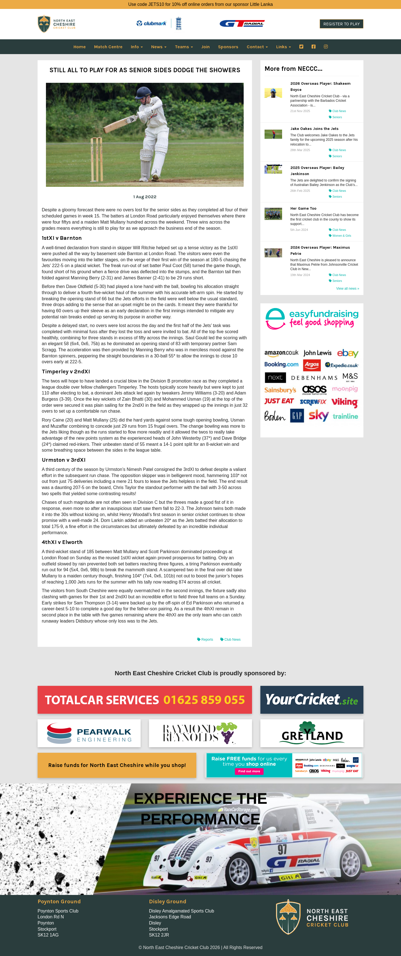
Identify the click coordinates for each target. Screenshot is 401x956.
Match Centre (108, 46)
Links (283, 46)
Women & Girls (340, 235)
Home (80, 46)
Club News (230, 640)
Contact (257, 46)
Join (205, 46)
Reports (205, 640)
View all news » (348, 289)
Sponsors (228, 46)
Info (137, 46)
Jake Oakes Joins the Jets (314, 128)
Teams (184, 46)
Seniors (335, 117)
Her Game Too (303, 208)
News (159, 46)
